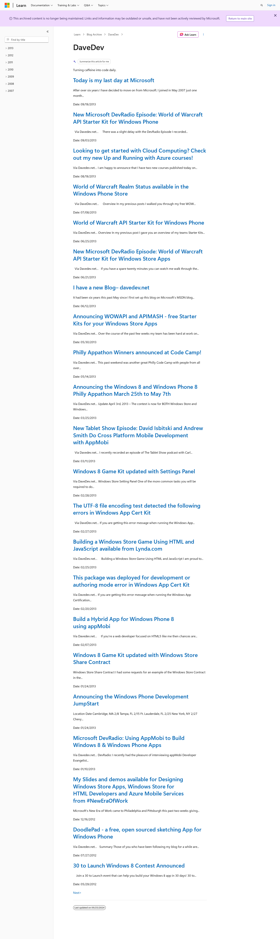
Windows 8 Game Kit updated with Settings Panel (134, 471)
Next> (77, 893)
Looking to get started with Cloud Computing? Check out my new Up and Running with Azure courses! (139, 154)
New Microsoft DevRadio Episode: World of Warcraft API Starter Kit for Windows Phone (138, 118)
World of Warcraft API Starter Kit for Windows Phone (138, 222)
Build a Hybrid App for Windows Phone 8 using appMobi (123, 622)
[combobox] (27, 40)
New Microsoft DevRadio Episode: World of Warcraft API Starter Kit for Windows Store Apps (138, 255)
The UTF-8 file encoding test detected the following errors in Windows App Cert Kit (136, 509)
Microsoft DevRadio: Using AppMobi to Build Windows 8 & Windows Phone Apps (129, 741)
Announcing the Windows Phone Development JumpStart (131, 700)
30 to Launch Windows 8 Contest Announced (129, 865)
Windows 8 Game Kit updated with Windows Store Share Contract (135, 658)
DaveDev (113, 34)
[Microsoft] (7, 5)
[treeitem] (27, 48)
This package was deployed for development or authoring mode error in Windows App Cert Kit (131, 581)
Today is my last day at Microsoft (113, 80)
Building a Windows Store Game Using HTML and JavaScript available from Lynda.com (133, 545)
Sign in (271, 5)
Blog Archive (94, 34)
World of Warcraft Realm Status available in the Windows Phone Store (131, 190)
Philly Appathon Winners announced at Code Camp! (137, 352)
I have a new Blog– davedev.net (111, 287)
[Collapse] (48, 31)
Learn (77, 34)
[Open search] (262, 5)
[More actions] (203, 34)
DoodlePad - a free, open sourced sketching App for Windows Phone (137, 833)
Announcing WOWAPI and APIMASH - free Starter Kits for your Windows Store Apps (135, 319)
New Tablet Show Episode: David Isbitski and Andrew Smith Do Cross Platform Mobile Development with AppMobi (138, 435)
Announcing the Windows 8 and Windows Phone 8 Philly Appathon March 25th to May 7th (135, 390)
